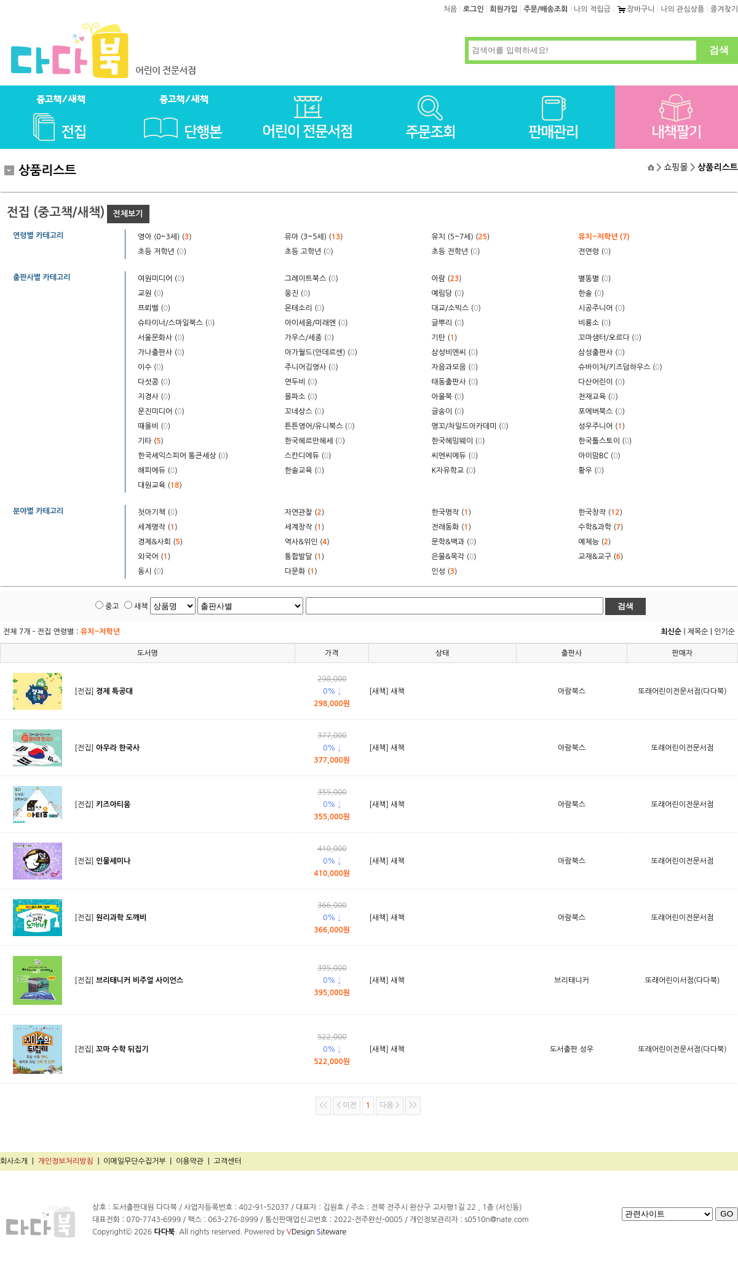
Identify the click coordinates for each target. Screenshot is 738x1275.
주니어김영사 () (311, 367)
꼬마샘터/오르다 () (609, 337)
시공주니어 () (601, 308)
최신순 (671, 631)
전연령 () (594, 251)
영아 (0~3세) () (165, 236)
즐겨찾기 (724, 9)
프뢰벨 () (154, 308)
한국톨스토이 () (605, 441)
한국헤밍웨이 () (458, 441)
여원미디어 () (161, 278)
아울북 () (448, 396)
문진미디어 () (161, 411)
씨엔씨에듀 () (455, 455)
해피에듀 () (157, 470)
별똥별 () (594, 278)
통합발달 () (304, 556)
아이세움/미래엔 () (316, 323)
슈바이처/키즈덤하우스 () (620, 367)
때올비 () (154, 426)
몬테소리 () (304, 308)
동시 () (151, 571)
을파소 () (301, 396)
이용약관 (190, 1161)
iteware (331, 1232)
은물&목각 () (454, 556)
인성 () (445, 571)
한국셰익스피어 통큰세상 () (183, 455)
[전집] (103, 691)
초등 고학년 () (309, 251)
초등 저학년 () (162, 251)
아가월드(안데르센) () (321, 352)
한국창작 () (600, 512)
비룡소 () (594, 323)
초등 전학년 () (456, 251)
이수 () (151, 367)
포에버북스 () (601, 411)
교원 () (151, 293)
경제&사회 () (160, 542)
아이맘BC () (599, 455)
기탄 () (445, 337)
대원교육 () (160, 485)
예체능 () (594, 542)
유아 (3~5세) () (314, 236)
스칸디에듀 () (308, 455)
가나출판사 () (161, 352)
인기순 (724, 631)
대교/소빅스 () (456, 308)
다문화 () (301, 571)
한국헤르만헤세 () (315, 441)
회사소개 (14, 1161)
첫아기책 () (157, 512)
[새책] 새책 (386, 691)
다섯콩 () (154, 382)
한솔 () (591, 293)
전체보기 (128, 214)
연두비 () (301, 382)
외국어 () (154, 556)
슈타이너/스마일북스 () (176, 323)
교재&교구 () (600, 556)
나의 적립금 (592, 9)
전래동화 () (451, 527)
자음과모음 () (455, 367)
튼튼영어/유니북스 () (320, 426)
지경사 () (154, 396)
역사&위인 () (307, 542)
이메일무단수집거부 (134, 1161)
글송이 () (448, 411)
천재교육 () (597, 396)
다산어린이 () (601, 382)
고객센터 (227, 1161)
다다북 (164, 1232)
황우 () (591, 470)
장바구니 (635, 9)
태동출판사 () (455, 382)
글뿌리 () (448, 323)
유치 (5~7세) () (461, 236)
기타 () (151, 441)
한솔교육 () (304, 470)
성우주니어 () (601, 426)
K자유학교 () (454, 470)
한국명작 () (451, 512)
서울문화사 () (161, 337)
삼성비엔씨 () (455, 352)
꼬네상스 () (304, 411)
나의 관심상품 (682, 9)
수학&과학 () (600, 527)
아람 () (447, 278)
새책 (141, 606)
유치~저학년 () (604, 236)
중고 (112, 606)
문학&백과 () (454, 542)
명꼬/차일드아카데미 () (470, 426)
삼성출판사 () (601, 352)
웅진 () (298, 293)
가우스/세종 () (309, 337)
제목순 (698, 631)
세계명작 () (157, 527)
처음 (450, 9)
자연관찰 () (304, 512)
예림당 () (448, 293)
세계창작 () (304, 527)
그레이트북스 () (311, 278)
